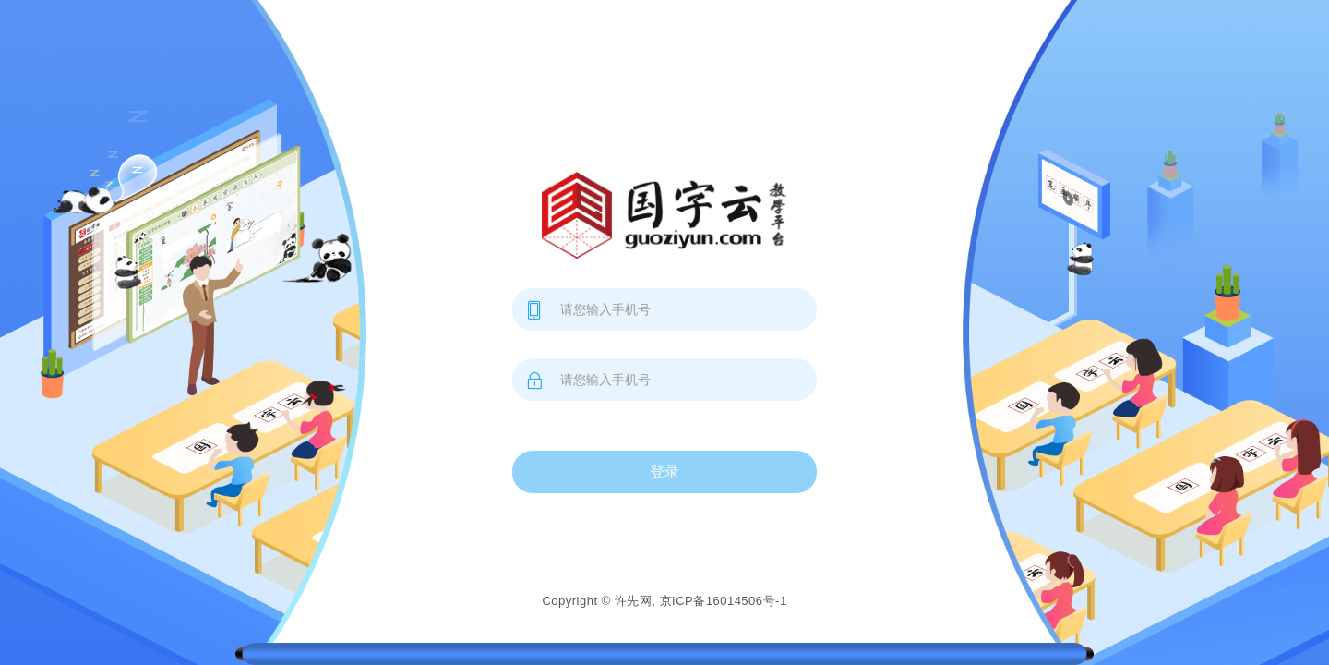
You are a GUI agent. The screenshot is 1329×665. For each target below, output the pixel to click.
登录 (665, 471)
